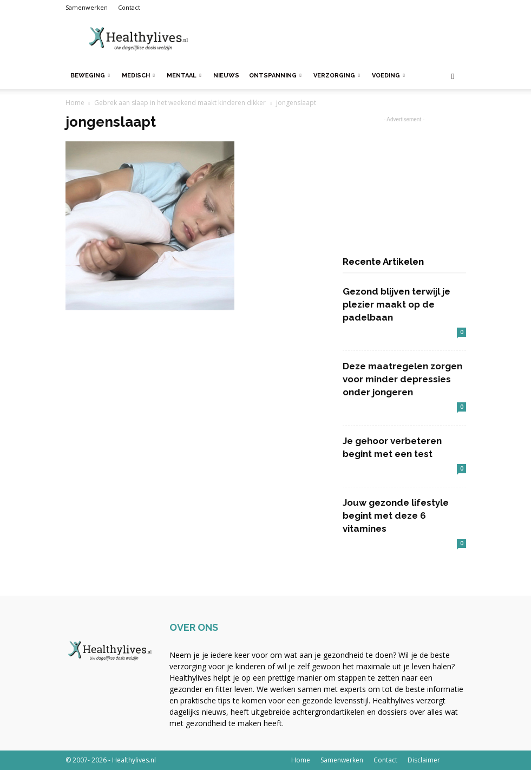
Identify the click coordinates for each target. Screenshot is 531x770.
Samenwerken (86, 7)
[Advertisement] (339, 39)
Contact (129, 7)
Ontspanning (275, 75)
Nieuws (226, 75)
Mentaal (184, 75)
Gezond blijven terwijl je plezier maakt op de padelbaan (396, 304)
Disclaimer (424, 760)
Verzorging (336, 75)
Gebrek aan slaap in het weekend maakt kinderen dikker (180, 102)
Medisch (138, 75)
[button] (453, 76)
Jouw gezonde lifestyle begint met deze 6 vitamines (396, 515)
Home (74, 102)
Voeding (388, 75)
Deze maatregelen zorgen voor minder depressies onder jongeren (402, 379)
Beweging (90, 75)
